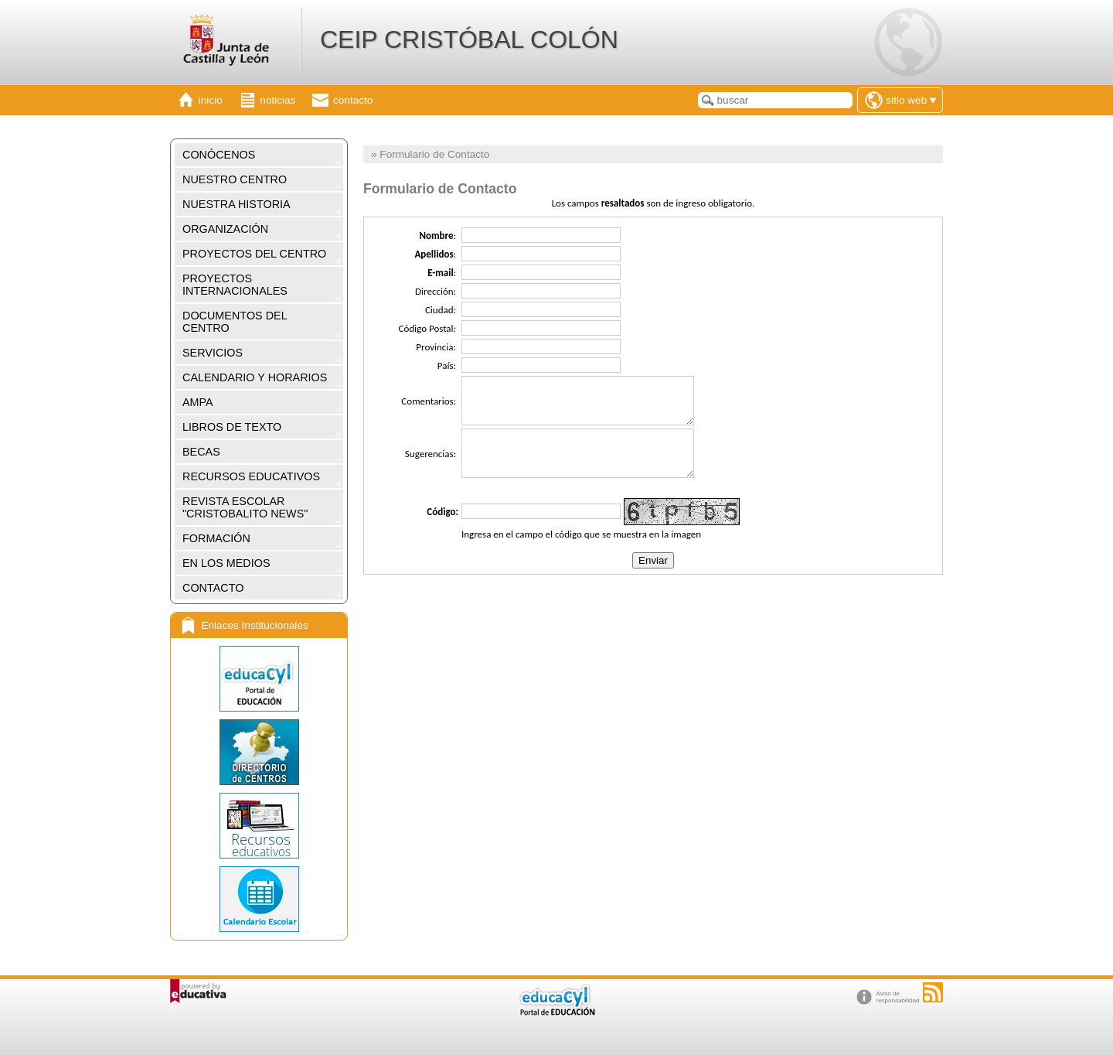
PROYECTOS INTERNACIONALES (235, 284)
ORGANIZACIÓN (225, 229)
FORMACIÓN (216, 538)
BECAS (201, 452)
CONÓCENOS (218, 155)
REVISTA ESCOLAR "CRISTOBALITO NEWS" (245, 507)
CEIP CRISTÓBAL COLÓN (469, 39)
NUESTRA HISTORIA (236, 204)
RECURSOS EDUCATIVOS (251, 476)
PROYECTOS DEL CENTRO (254, 254)
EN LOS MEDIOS (226, 563)
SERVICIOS (212, 353)
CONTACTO (212, 588)
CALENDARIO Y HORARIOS (254, 377)
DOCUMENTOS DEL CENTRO (235, 321)
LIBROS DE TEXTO (231, 427)
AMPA (197, 402)
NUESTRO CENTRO (234, 179)
